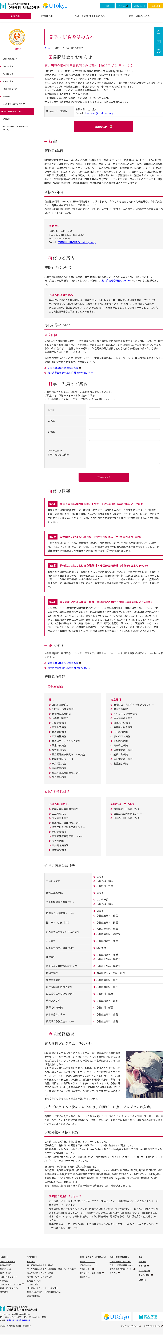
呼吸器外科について (88, 1266)
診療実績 (7, 99)
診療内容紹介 (9, 67)
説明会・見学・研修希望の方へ (40, 1278)
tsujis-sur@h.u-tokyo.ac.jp (99, 113)
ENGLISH (155, 6)
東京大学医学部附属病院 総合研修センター (70, 373)
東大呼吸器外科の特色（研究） (40, 1274)
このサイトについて (152, 1327)
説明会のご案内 (34, 1282)
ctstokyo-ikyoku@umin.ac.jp (18, 1321)
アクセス (122, 6)
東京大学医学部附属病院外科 (62, 369)
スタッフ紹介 (9, 83)
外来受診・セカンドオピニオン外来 (42, 1289)
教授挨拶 (31, 1263)
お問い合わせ (139, 6)
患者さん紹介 (85, 1278)
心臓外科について (87, 1263)
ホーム (47, 47)
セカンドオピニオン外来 (15, 108)
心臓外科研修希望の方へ (120, 1263)
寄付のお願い (144, 1276)
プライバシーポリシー (130, 1327)
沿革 (107, 6)
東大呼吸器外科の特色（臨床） (40, 1266)
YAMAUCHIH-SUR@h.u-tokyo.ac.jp (77, 243)
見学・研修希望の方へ (15, 116)
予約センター (85, 1270)
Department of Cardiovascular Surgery (15, 134)
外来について (9, 75)
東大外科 (113, 1274)
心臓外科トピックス (13, 91)
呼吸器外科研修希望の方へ (121, 1266)
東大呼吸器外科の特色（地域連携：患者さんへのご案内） (52, 1270)
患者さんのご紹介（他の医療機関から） (44, 1293)
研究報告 (7, 124)
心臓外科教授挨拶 (11, 59)
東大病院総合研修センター (115, 281)
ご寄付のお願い (34, 1297)
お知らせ (142, 1263)
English (142, 1281)
